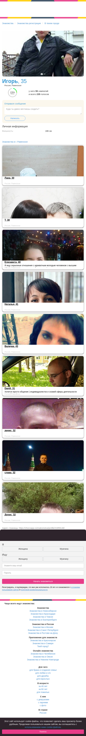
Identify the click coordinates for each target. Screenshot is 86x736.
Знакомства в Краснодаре (43, 614)
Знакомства (7, 23)
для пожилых (43, 692)
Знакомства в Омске (43, 657)
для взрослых (43, 679)
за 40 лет (43, 686)
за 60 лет (43, 689)
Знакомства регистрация (29, 23)
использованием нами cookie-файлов (43, 727)
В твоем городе (52, 23)
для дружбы (43, 676)
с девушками (43, 699)
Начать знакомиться (43, 581)
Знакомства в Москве (43, 627)
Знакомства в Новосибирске (43, 611)
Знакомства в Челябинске (43, 654)
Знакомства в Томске (43, 617)
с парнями (43, 702)
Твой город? (43, 646)
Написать (14, 118)
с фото (43, 705)
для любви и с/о (43, 673)
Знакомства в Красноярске (43, 640)
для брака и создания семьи (43, 670)
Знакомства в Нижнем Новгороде (43, 659)
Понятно (43, 732)
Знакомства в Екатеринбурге (43, 620)
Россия (43, 713)
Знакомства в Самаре (42, 643)
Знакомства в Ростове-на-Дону (43, 633)
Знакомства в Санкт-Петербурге (43, 630)
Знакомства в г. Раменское (15, 142)
